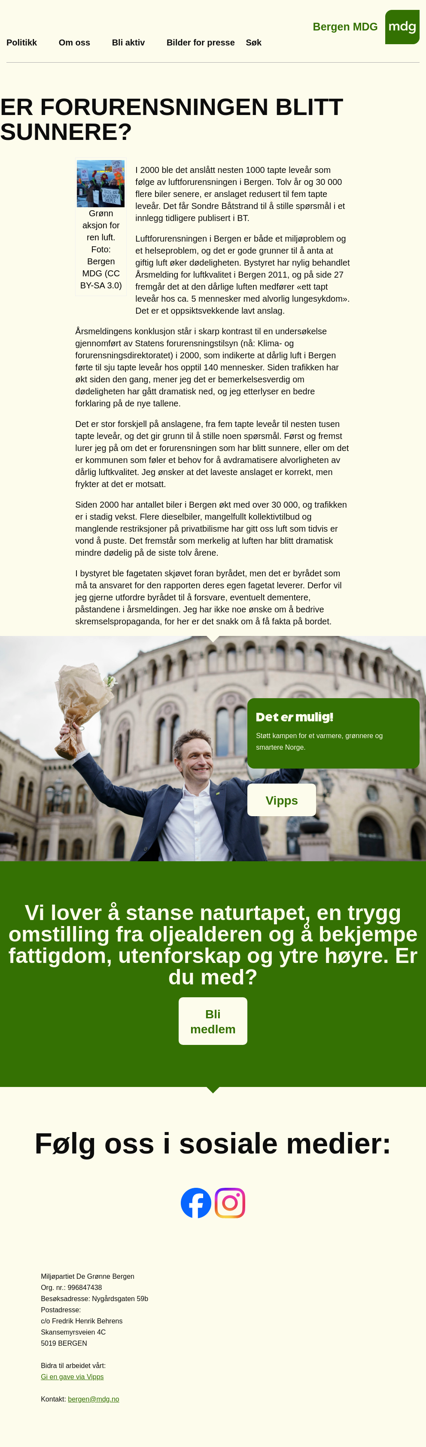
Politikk (21, 42)
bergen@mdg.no (93, 1399)
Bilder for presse (201, 42)
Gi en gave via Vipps (72, 1376)
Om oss (74, 42)
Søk (254, 42)
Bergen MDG (345, 24)
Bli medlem (213, 1022)
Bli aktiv (128, 42)
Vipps (281, 800)
